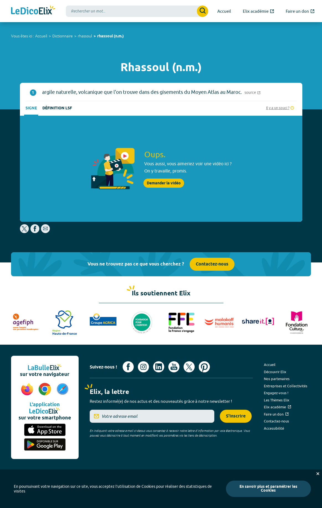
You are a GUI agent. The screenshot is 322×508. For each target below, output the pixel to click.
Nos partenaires (277, 379)
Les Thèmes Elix (276, 400)
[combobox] (137, 11)
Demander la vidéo (164, 183)
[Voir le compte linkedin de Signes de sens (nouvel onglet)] (158, 366)
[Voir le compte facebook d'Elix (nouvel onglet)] (128, 366)
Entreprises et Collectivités (285, 386)
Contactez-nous (212, 264)
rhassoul (85, 36)
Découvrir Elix (275, 372)
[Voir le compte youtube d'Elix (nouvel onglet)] (173, 366)
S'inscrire (236, 416)
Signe (31, 108)
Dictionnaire (62, 36)
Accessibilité (274, 428)
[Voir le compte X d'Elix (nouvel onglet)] (189, 366)
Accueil (41, 36)
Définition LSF (57, 108)
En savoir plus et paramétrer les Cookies (268, 488)
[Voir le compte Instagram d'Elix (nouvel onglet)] (143, 366)
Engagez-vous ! (276, 393)
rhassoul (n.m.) (110, 36)
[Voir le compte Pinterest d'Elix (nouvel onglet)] (204, 366)
